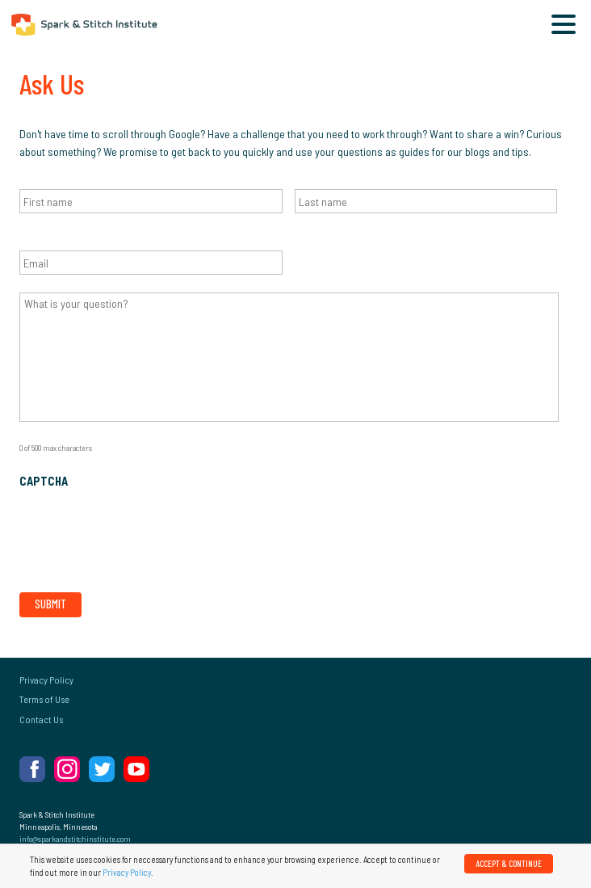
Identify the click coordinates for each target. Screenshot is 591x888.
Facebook (32, 769)
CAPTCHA (43, 481)
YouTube (136, 769)
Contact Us (41, 719)
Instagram (67, 769)
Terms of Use (44, 699)
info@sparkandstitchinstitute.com (75, 839)
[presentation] (142, 530)
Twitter (102, 769)
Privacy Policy (46, 679)
